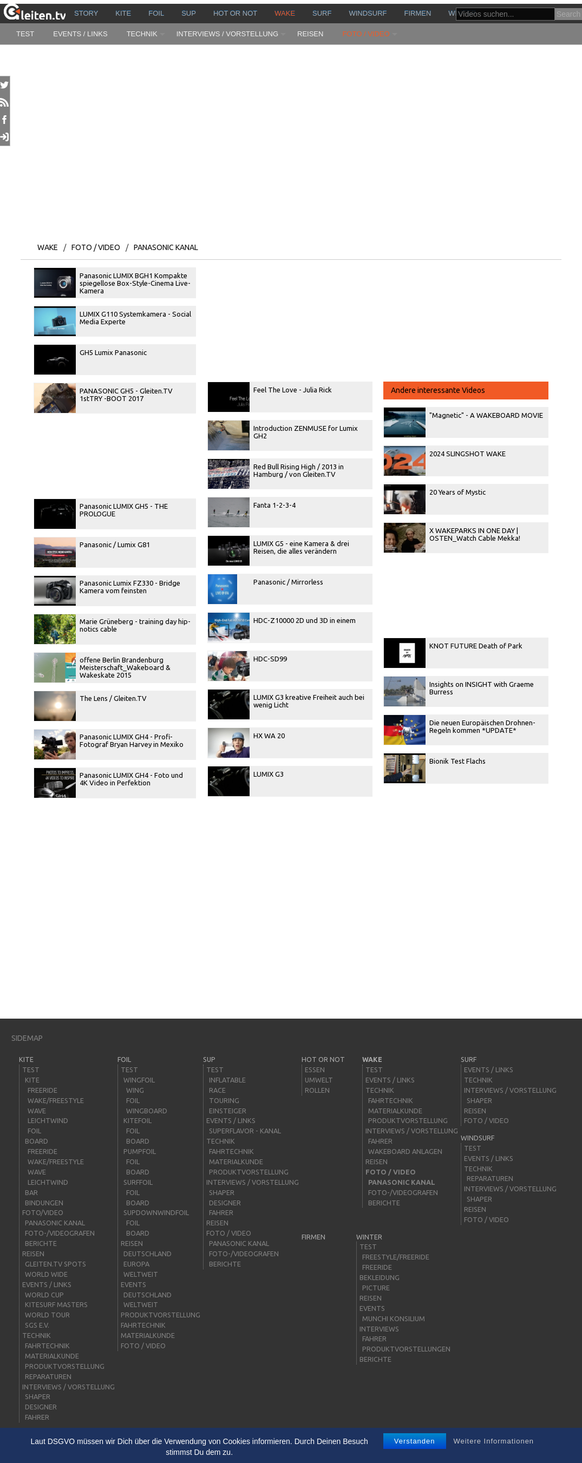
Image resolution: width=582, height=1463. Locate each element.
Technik (142, 34)
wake (284, 13)
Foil (156, 13)
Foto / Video (365, 34)
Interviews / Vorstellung (227, 34)
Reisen (310, 34)
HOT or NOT (235, 13)
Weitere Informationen (493, 1441)
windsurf (368, 13)
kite (123, 13)
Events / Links (80, 34)
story (86, 13)
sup (188, 13)
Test (25, 34)
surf (321, 13)
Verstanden (414, 1441)
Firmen (417, 13)
